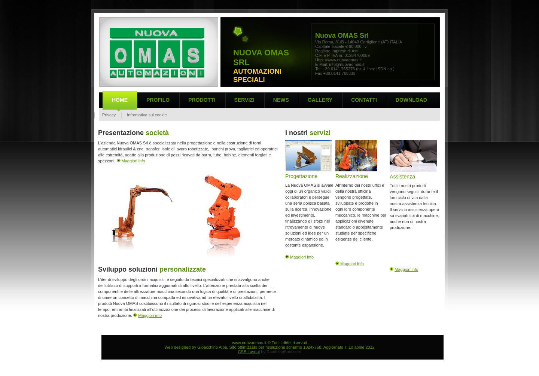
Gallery (320, 100)
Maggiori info (133, 161)
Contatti (364, 100)
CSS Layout (249, 351)
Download (411, 100)
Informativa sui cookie (147, 115)
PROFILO (158, 100)
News (281, 100)
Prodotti (201, 100)
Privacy (108, 115)
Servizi (244, 100)
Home (120, 100)
